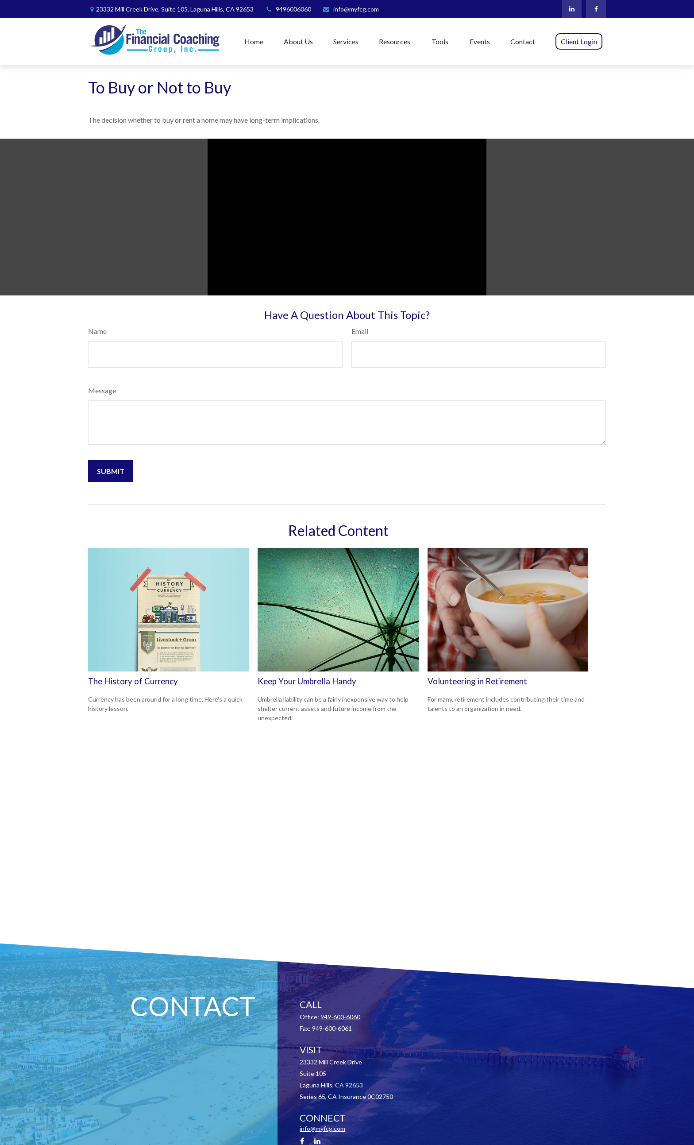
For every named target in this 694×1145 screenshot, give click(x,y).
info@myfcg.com (350, 9)
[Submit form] (110, 471)
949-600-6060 (340, 1017)
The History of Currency (133, 681)
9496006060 (288, 9)
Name (97, 331)
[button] (254, 41)
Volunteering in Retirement (477, 681)
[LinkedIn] (572, 9)
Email (359, 331)
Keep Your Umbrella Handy (307, 681)
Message (102, 390)
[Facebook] (596, 9)
